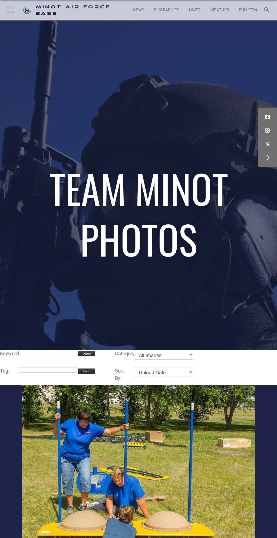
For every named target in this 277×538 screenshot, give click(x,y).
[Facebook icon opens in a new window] (267, 117)
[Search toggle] (267, 10)
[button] (9, 10)
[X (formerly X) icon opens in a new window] (267, 144)
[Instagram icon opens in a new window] (267, 130)
